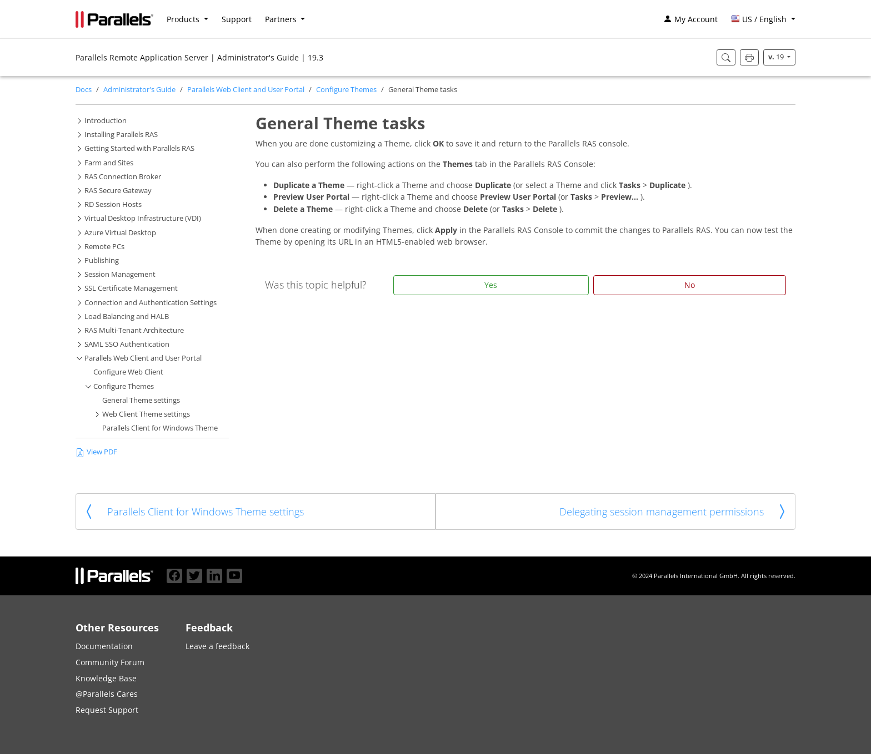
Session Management (120, 274)
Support (237, 19)
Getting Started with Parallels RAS (139, 148)
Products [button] (184, 19)
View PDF (96, 452)
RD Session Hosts (113, 204)
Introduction (105, 120)
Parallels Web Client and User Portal (245, 89)
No (689, 285)
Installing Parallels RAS (121, 134)
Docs (84, 89)
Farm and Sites (108, 163)
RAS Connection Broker (122, 176)
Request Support (107, 710)
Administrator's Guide (139, 89)
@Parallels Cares (107, 694)
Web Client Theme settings (146, 414)
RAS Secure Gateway (118, 190)
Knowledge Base (106, 678)
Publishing (101, 260)
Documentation (104, 646)
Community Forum (110, 662)
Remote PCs (104, 246)
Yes (490, 285)
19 (776, 57)
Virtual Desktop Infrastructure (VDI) (142, 218)
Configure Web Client (128, 372)
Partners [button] (282, 19)
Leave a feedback (217, 646)
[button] (763, 19)
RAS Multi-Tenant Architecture (134, 330)
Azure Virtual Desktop (120, 232)
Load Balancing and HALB (126, 316)
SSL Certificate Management (131, 288)
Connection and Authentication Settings (150, 302)
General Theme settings (141, 400)
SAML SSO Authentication (126, 344)
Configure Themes (346, 89)
